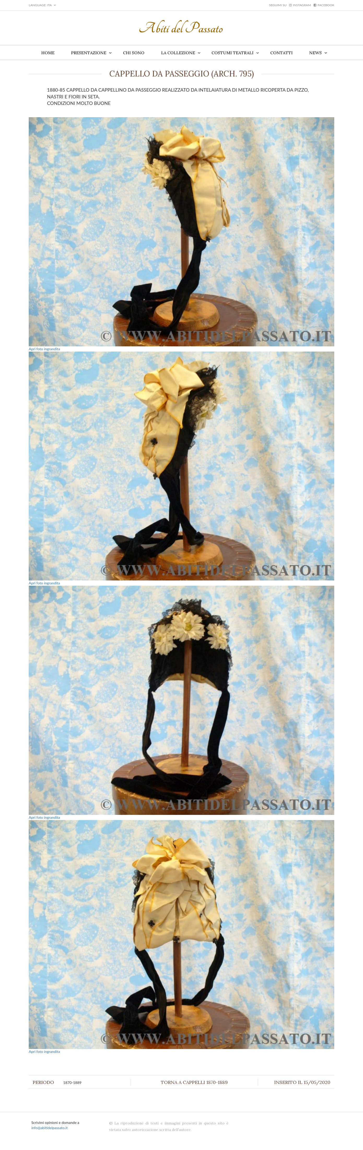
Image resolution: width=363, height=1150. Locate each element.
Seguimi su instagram (290, 5)
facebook (324, 5)
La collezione (178, 52)
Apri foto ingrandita (44, 349)
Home (48, 52)
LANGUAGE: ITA (42, 5)
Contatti (281, 52)
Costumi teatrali (233, 52)
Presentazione (88, 52)
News (315, 52)
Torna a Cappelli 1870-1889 (194, 1082)
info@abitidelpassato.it (49, 1127)
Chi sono (133, 52)
